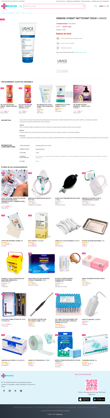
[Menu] (20, 6)
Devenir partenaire (85, 1)
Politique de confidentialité (73, 1)
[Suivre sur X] (15, 391)
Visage (18, 13)
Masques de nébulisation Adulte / (39, 199)
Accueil (3, 13)
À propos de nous (60, 1)
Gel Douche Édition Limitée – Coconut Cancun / (25, 106)
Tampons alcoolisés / (13, 360)
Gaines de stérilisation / (39, 360)
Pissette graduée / (91, 319)
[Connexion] (95, 6)
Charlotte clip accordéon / (67, 240)
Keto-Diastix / (36, 240)
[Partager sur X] (60, 71)
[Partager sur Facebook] (57, 71)
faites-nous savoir (80, 52)
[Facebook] (4, 391)
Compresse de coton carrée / (62, 105)
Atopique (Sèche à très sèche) (43, 145)
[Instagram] (10, 391)
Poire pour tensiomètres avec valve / (67, 199)
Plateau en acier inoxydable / (93, 240)
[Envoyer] (83, 6)
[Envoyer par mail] (63, 71)
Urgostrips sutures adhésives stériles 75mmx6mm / (39, 279)
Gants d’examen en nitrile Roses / (93, 279)
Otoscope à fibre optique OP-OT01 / (13, 320)
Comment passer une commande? (46, 1)
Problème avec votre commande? (100, 1)
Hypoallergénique (40, 149)
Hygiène (23, 13)
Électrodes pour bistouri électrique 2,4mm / (37, 320)
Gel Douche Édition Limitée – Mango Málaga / (8, 106)
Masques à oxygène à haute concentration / (91, 199)
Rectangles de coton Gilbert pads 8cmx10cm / (45, 106)
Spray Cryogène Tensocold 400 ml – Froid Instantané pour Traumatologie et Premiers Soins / (13, 201)
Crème (37, 152)
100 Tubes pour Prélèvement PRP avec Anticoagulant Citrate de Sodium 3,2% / (66, 321)
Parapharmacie (11, 13)
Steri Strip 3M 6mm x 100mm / (12, 240)
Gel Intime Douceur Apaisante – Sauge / (81, 106)
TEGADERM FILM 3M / (89, 360)
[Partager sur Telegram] (66, 71)
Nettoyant (29, 13)
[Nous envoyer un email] (21, 391)
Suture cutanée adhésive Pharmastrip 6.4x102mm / (64, 280)
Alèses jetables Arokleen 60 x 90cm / (67, 361)
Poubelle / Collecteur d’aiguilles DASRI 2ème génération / (12, 280)
